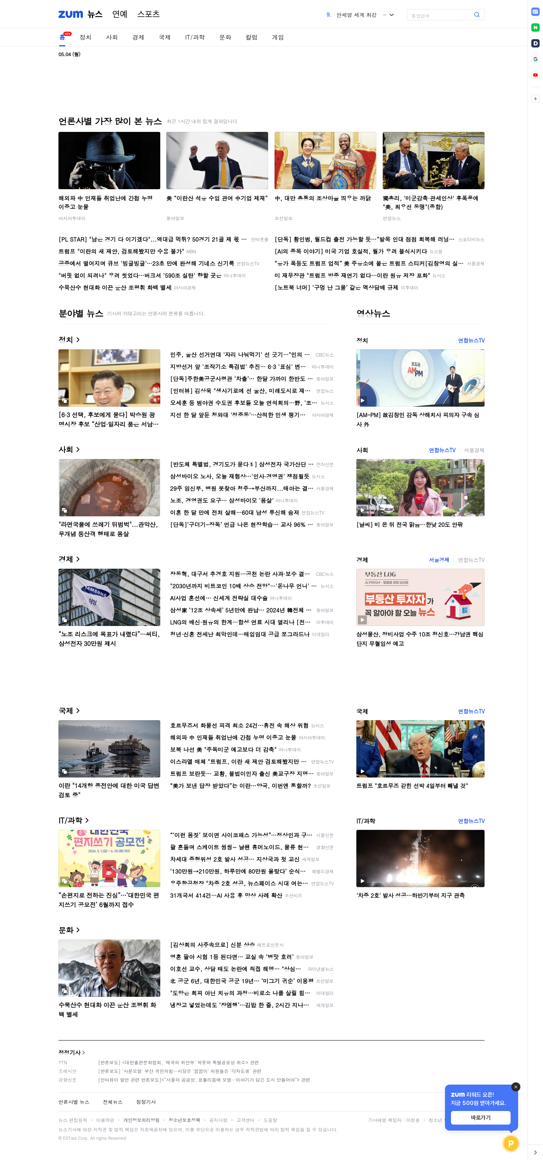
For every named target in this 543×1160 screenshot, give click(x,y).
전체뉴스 (113, 1101)
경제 (138, 37)
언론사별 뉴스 (73, 1101)
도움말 (270, 1120)
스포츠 (148, 14)
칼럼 (251, 37)
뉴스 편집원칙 (72, 1120)
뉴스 (95, 14)
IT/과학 (195, 37)
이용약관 (105, 1120)
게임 (278, 37)
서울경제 (474, 450)
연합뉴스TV (471, 340)
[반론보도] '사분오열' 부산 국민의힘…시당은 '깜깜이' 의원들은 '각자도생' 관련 (179, 1071)
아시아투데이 (72, 218)
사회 (112, 37)
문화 (225, 37)
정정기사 (69, 1052)
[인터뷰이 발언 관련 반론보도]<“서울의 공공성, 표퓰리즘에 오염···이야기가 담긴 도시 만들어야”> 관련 (204, 1079)
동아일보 (175, 218)
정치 (86, 37)
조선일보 (284, 218)
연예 (119, 14)
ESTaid (70, 1138)
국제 (165, 37)
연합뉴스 (392, 218)
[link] (535, 12)
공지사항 (218, 1120)
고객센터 (245, 1120)
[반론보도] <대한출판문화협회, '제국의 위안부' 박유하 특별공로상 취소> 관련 (178, 1062)
